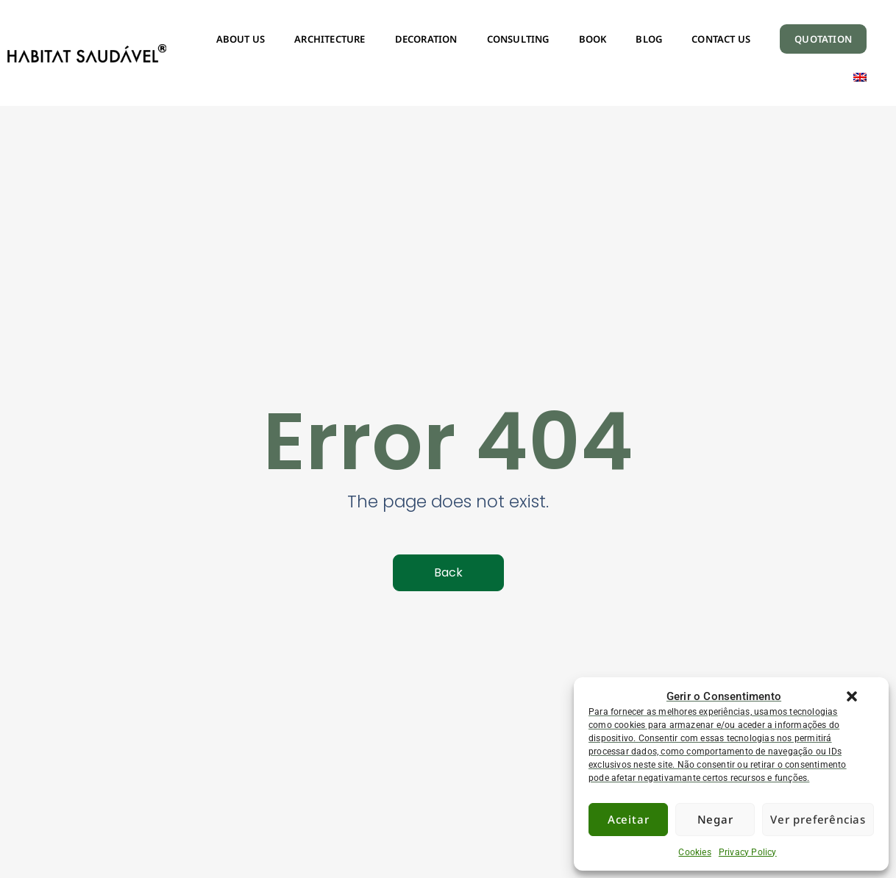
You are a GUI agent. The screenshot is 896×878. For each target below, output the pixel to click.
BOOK (593, 39)
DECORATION (426, 39)
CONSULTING (518, 39)
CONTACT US (720, 39)
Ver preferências (818, 819)
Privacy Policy (748, 852)
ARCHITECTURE (329, 39)
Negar (715, 819)
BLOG (649, 39)
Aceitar (629, 819)
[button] (852, 696)
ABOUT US (241, 39)
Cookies (694, 852)
